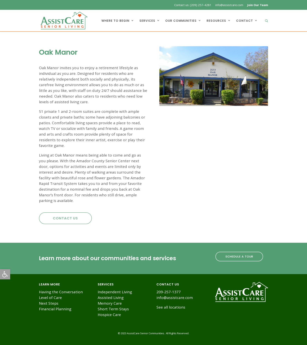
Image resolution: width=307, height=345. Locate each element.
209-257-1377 (168, 291)
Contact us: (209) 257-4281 (192, 5)
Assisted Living (111, 297)
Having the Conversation (61, 291)
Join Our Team (257, 5)
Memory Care (110, 303)
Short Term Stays (113, 308)
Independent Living (115, 291)
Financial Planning (55, 308)
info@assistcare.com (229, 5)
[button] (5, 274)
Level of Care (50, 297)
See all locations (170, 307)
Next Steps (48, 303)
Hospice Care (109, 314)
